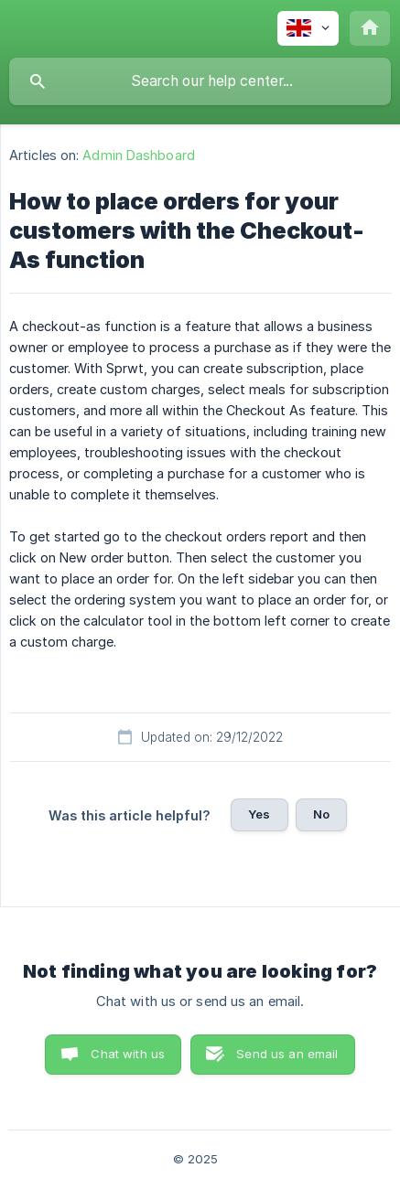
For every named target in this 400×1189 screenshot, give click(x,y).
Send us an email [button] (287, 1053)
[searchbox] (200, 81)
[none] (308, 28)
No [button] (321, 814)
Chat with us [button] (128, 1053)
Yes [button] (259, 814)
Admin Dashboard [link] (138, 155)
